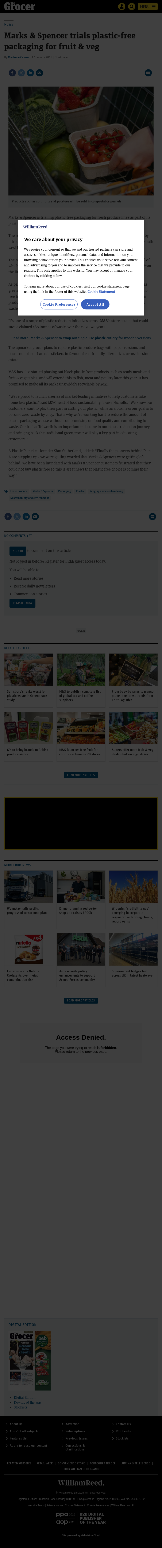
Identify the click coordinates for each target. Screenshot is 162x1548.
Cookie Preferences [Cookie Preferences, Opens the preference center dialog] (59, 304)
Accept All (95, 304)
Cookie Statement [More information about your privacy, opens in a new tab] (101, 291)
